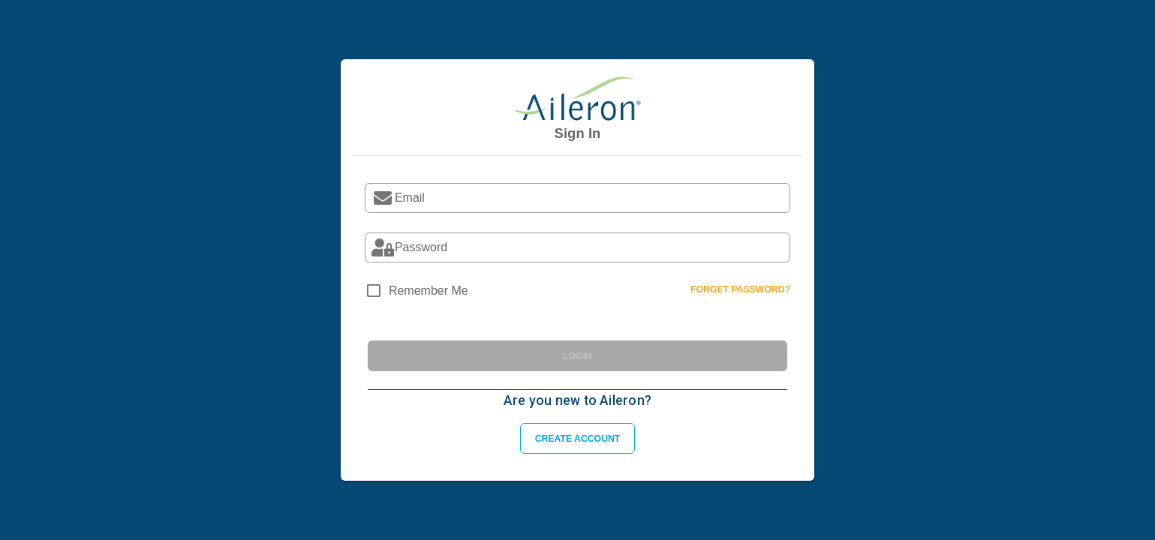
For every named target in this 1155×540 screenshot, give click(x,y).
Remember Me (428, 290)
